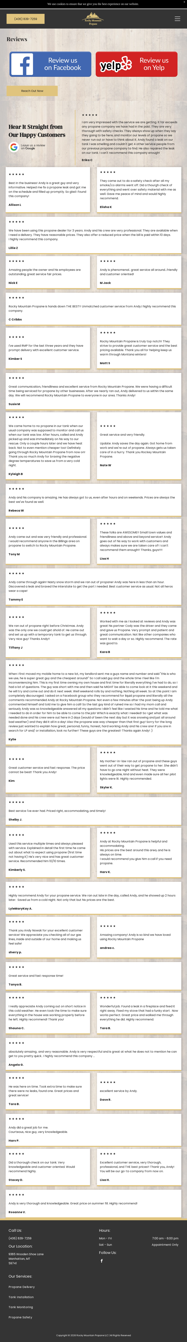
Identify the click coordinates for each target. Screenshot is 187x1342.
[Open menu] (177, 9)
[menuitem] (94, 1278)
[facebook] (101, 1252)
